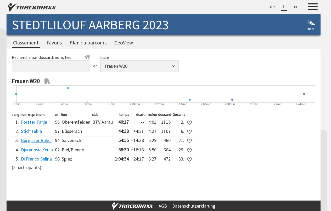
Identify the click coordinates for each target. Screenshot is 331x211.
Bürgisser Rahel (36, 140)
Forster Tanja (34, 122)
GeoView (123, 42)
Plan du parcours (88, 42)
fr (284, 6)
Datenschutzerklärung (193, 206)
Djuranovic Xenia (37, 150)
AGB (163, 206)
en (296, 6)
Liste (104, 57)
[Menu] (312, 7)
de (272, 6)
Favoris (54, 42)
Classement (26, 42)
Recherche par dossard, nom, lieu (51, 57)
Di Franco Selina (36, 159)
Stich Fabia (31, 131)
